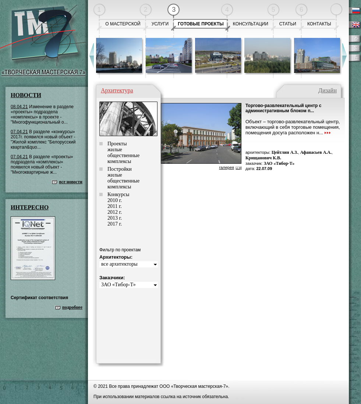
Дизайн (327, 90)
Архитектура (117, 90)
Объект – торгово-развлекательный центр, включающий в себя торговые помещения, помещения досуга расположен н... (292, 127)
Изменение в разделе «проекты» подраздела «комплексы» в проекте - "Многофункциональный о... (42, 114)
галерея (226, 167)
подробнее (72, 307)
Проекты (117, 143)
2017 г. (114, 224)
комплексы (119, 161)
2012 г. (114, 212)
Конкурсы (118, 194)
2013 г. (114, 218)
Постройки (119, 169)
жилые (114, 149)
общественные (123, 155)
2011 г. (114, 206)
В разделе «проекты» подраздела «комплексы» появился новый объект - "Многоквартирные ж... (42, 164)
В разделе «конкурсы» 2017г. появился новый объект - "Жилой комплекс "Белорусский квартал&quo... (43, 139)
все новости (70, 181)
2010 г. (114, 200)
